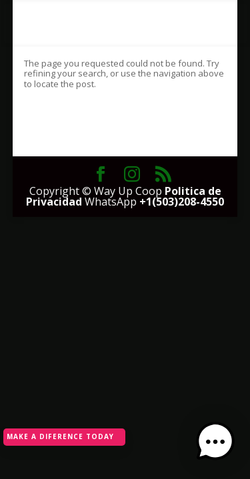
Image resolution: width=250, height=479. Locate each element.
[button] (215, 443)
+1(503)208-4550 (181, 201)
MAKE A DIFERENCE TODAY (60, 436)
